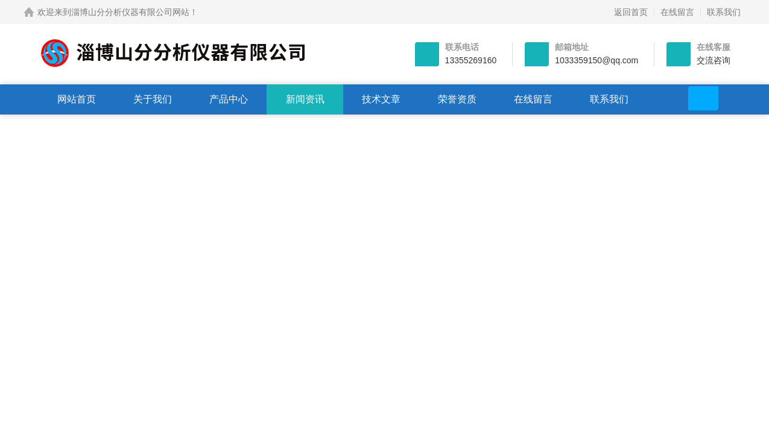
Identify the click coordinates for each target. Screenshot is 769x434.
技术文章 (381, 99)
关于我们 (152, 99)
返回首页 (631, 12)
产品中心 (228, 99)
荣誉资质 (457, 99)
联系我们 (724, 12)
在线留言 (677, 12)
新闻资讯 (305, 99)
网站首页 (76, 99)
